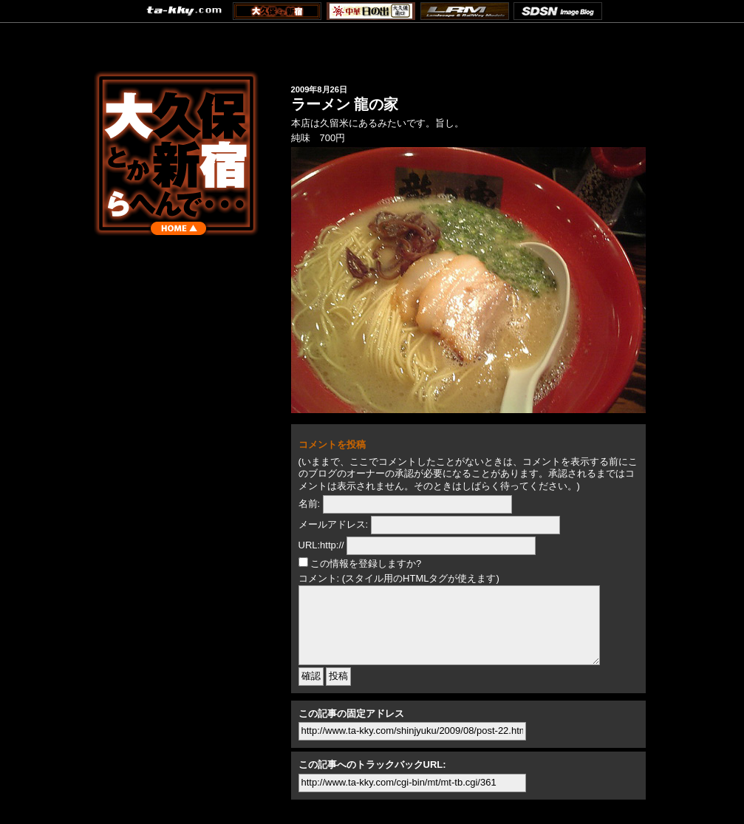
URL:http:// (321, 545)
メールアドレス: (333, 524)
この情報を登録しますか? (360, 563)
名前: (309, 503)
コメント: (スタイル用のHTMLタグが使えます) (398, 578)
